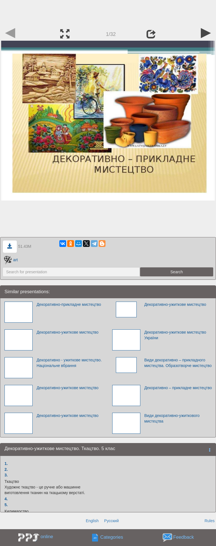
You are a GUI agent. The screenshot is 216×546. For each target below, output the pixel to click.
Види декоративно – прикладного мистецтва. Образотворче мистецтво (178, 363)
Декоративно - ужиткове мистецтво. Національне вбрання (69, 363)
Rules (209, 521)
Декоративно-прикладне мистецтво (69, 304)
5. (6, 505)
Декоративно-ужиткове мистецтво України (175, 335)
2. (6, 469)
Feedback (183, 537)
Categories (111, 537)
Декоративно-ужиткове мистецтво (175, 304)
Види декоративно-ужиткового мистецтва (172, 418)
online (46, 536)
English (92, 521)
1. (6, 463)
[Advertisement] (108, 12)
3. (6, 475)
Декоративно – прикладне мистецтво (178, 388)
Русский (111, 521)
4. (6, 499)
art (11, 260)
